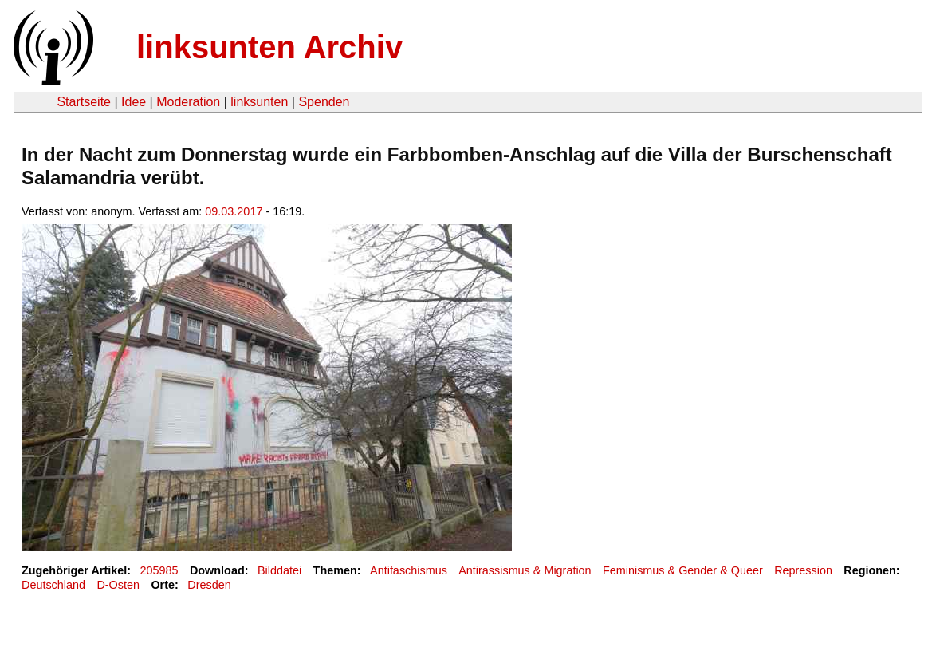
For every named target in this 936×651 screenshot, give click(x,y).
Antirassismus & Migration (524, 570)
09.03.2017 (233, 211)
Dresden (208, 584)
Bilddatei (279, 570)
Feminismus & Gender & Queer (683, 570)
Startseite (84, 101)
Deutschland (53, 584)
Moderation (188, 101)
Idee (133, 101)
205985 (159, 570)
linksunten (259, 101)
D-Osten (118, 584)
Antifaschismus (408, 570)
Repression (803, 570)
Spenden (323, 101)
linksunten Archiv (269, 47)
